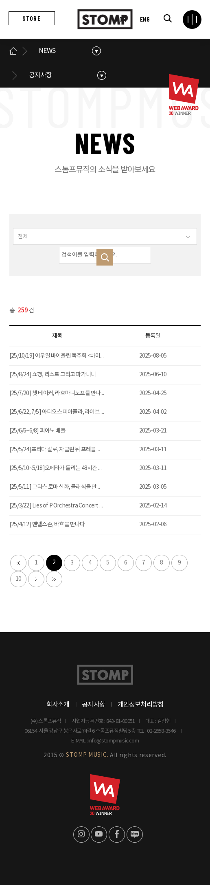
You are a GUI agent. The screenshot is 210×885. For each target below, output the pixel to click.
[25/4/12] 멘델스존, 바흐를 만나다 (47, 524)
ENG (145, 19)
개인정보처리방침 (141, 704)
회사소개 (58, 704)
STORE (31, 18)
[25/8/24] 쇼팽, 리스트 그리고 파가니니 (52, 374)
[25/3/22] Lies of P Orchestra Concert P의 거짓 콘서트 (71, 506)
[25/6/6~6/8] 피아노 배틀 (37, 431)
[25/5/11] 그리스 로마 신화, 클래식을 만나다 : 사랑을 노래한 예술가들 (85, 487)
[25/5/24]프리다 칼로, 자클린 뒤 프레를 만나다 (60, 449)
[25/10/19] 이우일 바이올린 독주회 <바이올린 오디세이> (71, 356)
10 (18, 579)
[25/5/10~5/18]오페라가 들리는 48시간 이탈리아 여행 (69, 468)
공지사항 (40, 75)
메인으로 (13, 51)
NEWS (47, 51)
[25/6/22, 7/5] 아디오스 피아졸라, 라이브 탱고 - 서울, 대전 (72, 412)
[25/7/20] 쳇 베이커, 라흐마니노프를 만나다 (57, 393)
